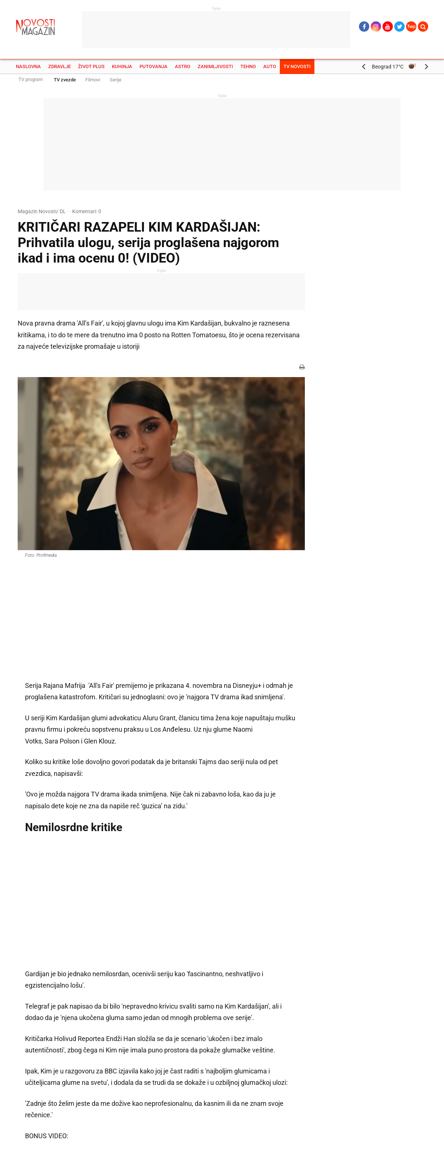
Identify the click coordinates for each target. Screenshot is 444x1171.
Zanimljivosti (215, 66)
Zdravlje (59, 66)
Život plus (91, 66)
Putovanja (154, 66)
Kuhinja (122, 66)
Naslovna (28, 66)
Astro (182, 66)
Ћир (411, 26)
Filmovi (92, 79)
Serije (115, 79)
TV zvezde (65, 79)
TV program (30, 79)
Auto (269, 66)
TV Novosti (297, 66)
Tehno (248, 66)
